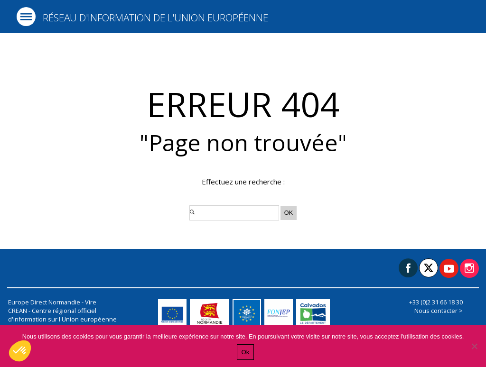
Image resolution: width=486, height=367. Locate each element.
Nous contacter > (438, 310)
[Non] (474, 346)
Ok (245, 352)
